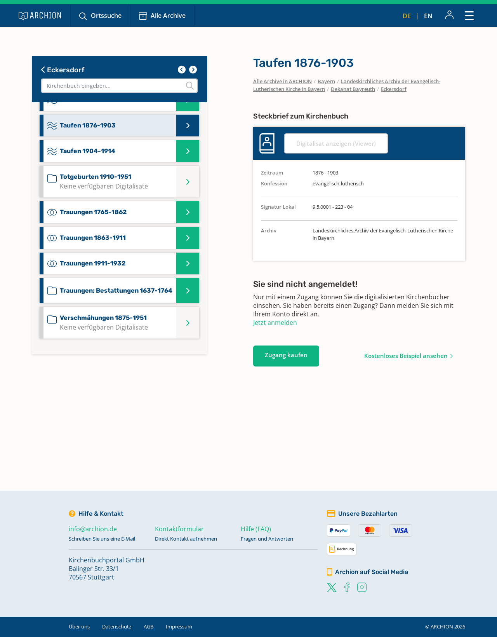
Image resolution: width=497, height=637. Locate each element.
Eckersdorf (62, 70)
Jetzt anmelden (275, 322)
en (428, 16)
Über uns (79, 626)
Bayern (326, 81)
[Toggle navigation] (469, 15)
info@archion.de (93, 529)
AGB (148, 626)
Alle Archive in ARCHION (282, 81)
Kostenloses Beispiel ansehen (406, 356)
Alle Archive (168, 15)
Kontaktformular (179, 529)
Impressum (179, 626)
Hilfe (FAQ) (256, 529)
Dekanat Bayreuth (353, 89)
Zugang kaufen (286, 355)
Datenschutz (116, 626)
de (407, 16)
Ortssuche (106, 15)
